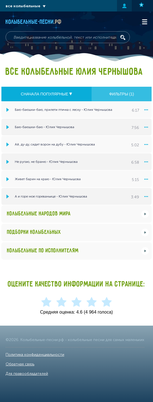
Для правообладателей (27, 373)
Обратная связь (20, 364)
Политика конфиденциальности (35, 354)
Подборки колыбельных (34, 232)
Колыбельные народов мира (39, 214)
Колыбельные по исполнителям (43, 251)
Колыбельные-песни (34, 22)
